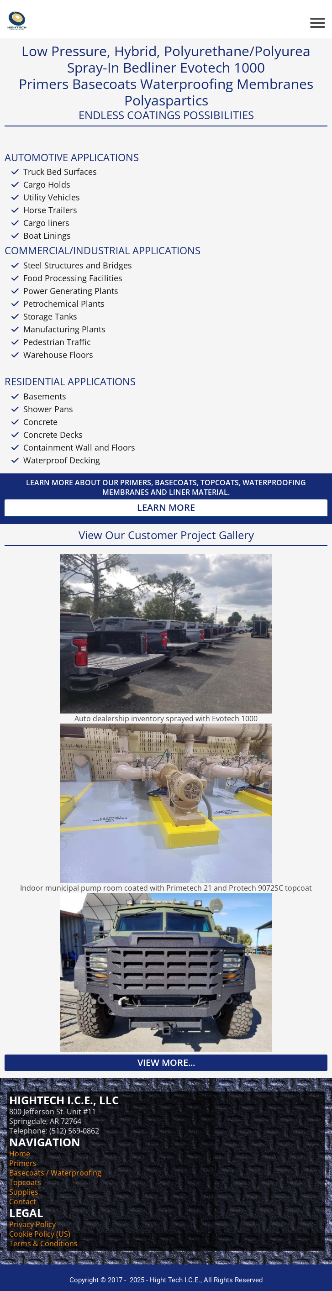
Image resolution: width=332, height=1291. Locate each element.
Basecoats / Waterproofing (55, 1173)
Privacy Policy (32, 1224)
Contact (22, 1202)
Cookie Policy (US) (39, 1234)
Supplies (23, 1192)
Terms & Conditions (43, 1244)
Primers (23, 1163)
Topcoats (25, 1182)
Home (19, 1154)
